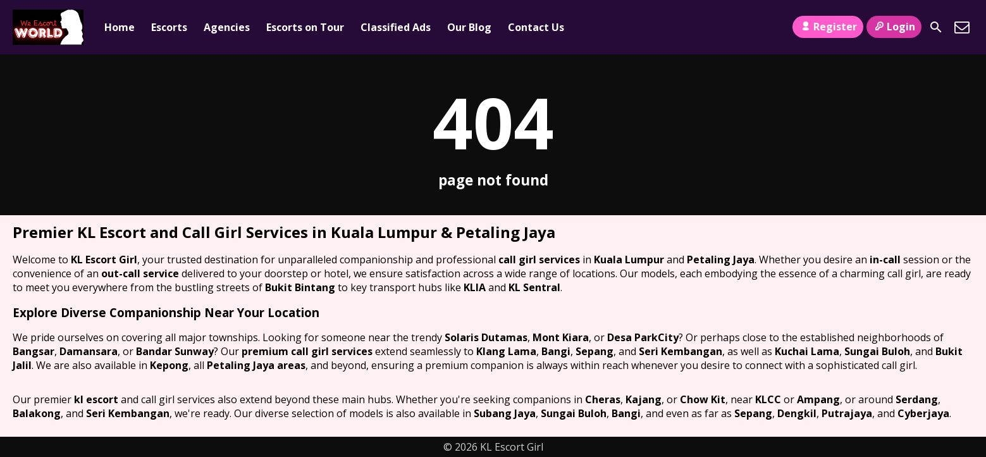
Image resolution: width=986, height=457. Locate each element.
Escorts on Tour (305, 27)
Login (894, 27)
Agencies (227, 27)
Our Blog (469, 27)
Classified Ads (396, 27)
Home (119, 27)
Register (827, 27)
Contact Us (536, 27)
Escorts (169, 27)
